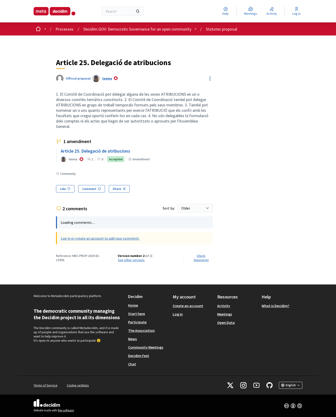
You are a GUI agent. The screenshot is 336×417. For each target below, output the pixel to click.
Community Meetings (145, 347)
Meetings (224, 314)
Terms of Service (45, 385)
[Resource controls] (210, 78)
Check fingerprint (201, 258)
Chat (132, 364)
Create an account (188, 305)
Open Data (226, 322)
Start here (136, 313)
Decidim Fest (138, 355)
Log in (178, 314)
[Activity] (272, 11)
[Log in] (296, 11)
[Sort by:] (195, 208)
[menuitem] (148, 305)
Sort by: (169, 208)
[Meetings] (250, 11)
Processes (65, 29)
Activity (223, 305)
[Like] (65, 189)
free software (66, 410)
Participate (137, 322)
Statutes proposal (221, 29)
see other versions (131, 260)
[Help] (225, 11)
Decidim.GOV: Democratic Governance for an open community (137, 29)
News (132, 338)
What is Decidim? (275, 305)
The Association (141, 330)
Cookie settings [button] (78, 385)
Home (133, 305)
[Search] (122, 11)
